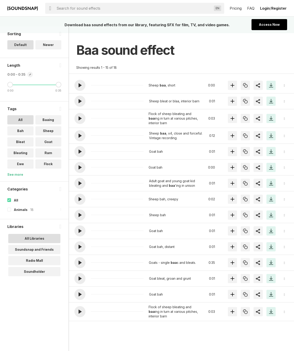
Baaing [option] (48, 126)
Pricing (236, 8)
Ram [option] (48, 159)
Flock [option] (48, 171)
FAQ (250, 8)
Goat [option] (48, 148)
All (16, 207)
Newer (48, 51)
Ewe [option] (20, 171)
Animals (21, 216)
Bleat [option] (20, 148)
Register (279, 8)
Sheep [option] (48, 137)
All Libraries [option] (34, 245)
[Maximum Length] (58, 91)
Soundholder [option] (34, 278)
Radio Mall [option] (34, 267)
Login (265, 8)
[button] (79, 85)
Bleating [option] (20, 159)
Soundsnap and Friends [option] (34, 256)
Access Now (269, 24)
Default (20, 51)
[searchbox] (134, 8)
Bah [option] (20, 137)
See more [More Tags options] (15, 181)
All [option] (20, 126)
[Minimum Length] (10, 91)
